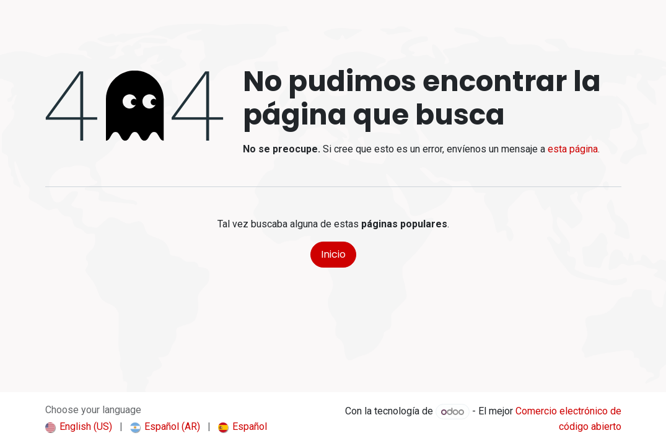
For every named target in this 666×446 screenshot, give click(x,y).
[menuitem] (78, 427)
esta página (573, 149)
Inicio (333, 254)
